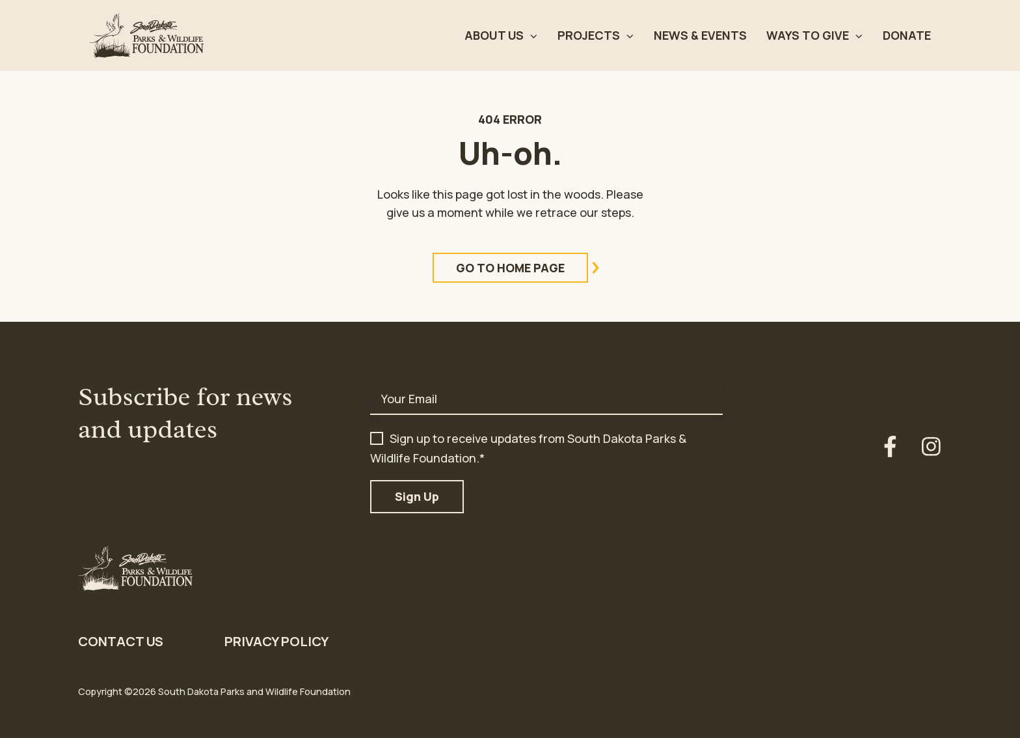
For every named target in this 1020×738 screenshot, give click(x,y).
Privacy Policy (276, 641)
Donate (907, 35)
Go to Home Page (522, 268)
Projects (588, 35)
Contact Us (120, 641)
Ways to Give (807, 35)
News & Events (700, 35)
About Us (494, 35)
